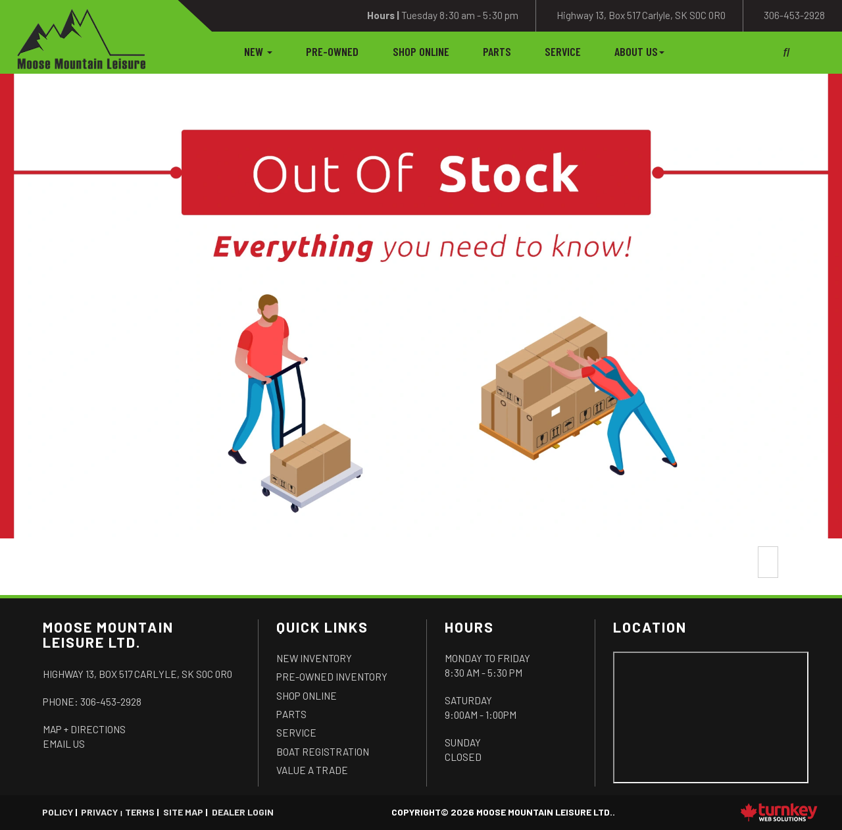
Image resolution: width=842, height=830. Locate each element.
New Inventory (314, 658)
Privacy (99, 811)
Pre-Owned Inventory (331, 677)
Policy (57, 811)
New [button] (258, 51)
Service (563, 51)
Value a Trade (312, 770)
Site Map (183, 811)
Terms (140, 811)
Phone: (92, 702)
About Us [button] (639, 51)
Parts (497, 51)
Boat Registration (322, 752)
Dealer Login (243, 811)
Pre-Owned (332, 51)
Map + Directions (84, 729)
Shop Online (421, 51)
